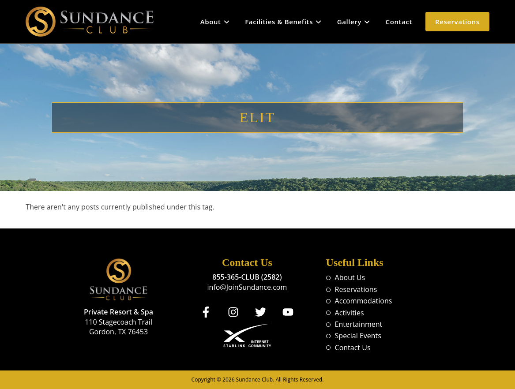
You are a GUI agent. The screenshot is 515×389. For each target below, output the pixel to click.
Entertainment (359, 324)
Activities (349, 313)
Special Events (358, 335)
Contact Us (353, 347)
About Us (350, 277)
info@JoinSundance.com (247, 287)
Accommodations (363, 301)
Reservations (356, 289)
